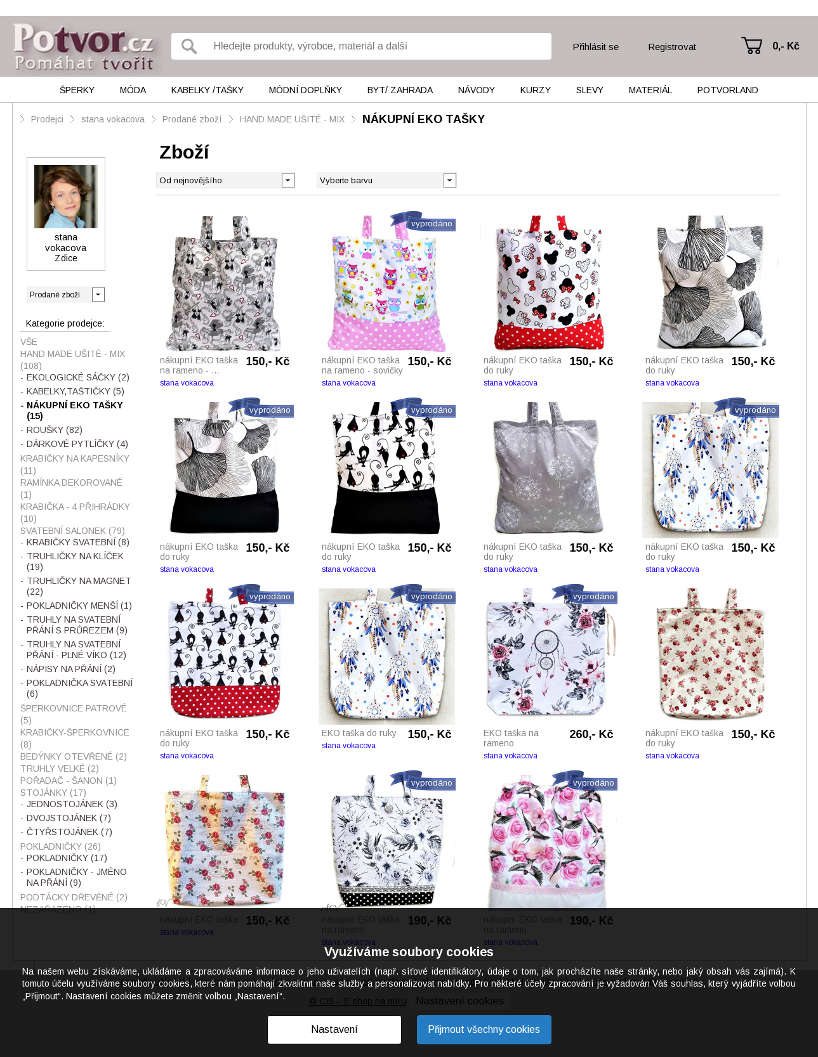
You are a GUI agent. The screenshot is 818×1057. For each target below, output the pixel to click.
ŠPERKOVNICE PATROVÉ (73, 714)
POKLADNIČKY (60, 846)
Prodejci (47, 119)
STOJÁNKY (53, 793)
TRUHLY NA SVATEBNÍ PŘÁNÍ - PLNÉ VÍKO (76, 649)
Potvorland (727, 90)
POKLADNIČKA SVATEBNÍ (80, 688)
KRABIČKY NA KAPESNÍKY (74, 464)
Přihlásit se (595, 46)
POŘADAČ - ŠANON (68, 780)
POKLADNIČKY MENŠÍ (79, 605)
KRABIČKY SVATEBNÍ (78, 542)
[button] (450, 179)
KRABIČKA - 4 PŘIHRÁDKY (75, 513)
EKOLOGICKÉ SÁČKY (78, 377)
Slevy (590, 90)
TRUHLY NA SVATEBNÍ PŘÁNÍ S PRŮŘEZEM (77, 624)
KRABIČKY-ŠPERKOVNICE (74, 738)
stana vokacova (113, 119)
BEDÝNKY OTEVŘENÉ (73, 756)
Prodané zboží (192, 119)
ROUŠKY (54, 430)
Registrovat (672, 46)
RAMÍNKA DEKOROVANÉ (71, 488)
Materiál (650, 90)
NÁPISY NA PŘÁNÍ (71, 669)
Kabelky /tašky (207, 90)
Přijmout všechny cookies (484, 1029)
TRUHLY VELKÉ (59, 768)
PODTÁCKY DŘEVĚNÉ (74, 897)
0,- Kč (786, 46)
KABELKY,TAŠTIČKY (75, 391)
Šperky (77, 90)
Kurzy (535, 90)
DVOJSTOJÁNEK (69, 818)
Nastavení (334, 1029)
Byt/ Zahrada (400, 90)
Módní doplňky (305, 90)
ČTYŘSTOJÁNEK (69, 832)
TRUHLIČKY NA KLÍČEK (75, 561)
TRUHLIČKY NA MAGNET (79, 586)
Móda (133, 90)
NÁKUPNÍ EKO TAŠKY (423, 119)
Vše (28, 342)
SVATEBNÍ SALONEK (72, 531)
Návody (476, 90)
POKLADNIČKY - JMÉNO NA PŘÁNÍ (77, 877)
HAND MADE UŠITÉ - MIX (292, 119)
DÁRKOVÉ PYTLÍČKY (77, 444)
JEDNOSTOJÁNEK (72, 804)
